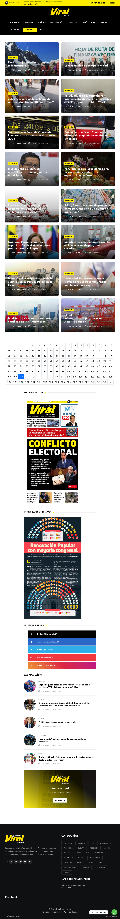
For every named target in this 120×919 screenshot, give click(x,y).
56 (21, 361)
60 (45, 361)
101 (74, 371)
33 (98, 350)
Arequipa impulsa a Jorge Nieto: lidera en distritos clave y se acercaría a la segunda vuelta (64, 704)
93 (27, 371)
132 (45, 382)
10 (69, 345)
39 (27, 356)
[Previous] (9, 345)
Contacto (60, 800)
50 (92, 356)
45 (63, 356)
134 (57, 382)
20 (21, 350)
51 (98, 356)
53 (110, 356)
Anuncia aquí (60, 790)
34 (104, 350)
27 (63, 350)
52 (104, 356)
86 (92, 366)
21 (27, 350)
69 (98, 361)
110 (21, 377)
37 (15, 356)
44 (57, 356)
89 (110, 366)
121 (86, 377)
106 (104, 371)
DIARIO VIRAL (20, 70)
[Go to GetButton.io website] (114, 916)
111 (27, 377)
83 (74, 366)
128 (21, 382)
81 (63, 366)
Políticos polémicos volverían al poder (57, 722)
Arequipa (29, 22)
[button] (59, 617)
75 (27, 366)
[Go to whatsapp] (114, 912)
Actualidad (15, 22)
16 (104, 345)
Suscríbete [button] (30, 30)
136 (69, 382)
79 (51, 366)
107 (110, 371)
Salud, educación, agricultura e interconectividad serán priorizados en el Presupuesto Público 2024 (87, 99)
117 (62, 377)
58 (33, 361)
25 (51, 350)
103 (86, 371)
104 (92, 371)
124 (104, 377)
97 (51, 371)
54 (9, 361)
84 (80, 366)
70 (104, 361)
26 (57, 350)
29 (74, 350)
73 (15, 366)
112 (33, 377)
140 (93, 382)
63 (63, 361)
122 (92, 377)
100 (68, 371)
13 (87, 345)
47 (74, 356)
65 (74, 361)
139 (87, 382)
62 (57, 361)
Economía (13, 57)
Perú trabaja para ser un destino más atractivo (29, 64)
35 (110, 350)
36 (9, 356)
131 (39, 382)
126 (9, 382)
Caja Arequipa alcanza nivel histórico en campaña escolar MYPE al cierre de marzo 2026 (64, 686)
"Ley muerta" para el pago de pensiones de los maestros (62, 740)
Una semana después (45, 3)
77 (39, 366)
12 (81, 345)
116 (56, 377)
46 (69, 356)
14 (93, 345)
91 (15, 371)
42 (45, 356)
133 (51, 382)
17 (110, 345)
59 (39, 361)
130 (33, 382)
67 (86, 361)
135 (63, 382)
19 (15, 350)
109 (15, 377)
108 (9, 377)
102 (80, 371)
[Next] (111, 382)
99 (63, 371)
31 (86, 350)
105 (98, 371)
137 (75, 382)
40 (33, 356)
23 (39, 350)
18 (9, 350)
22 (33, 350)
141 (99, 382)
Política (42, 22)
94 (33, 371)
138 (81, 382)
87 (98, 366)
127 (15, 382)
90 (9, 371)
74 (21, 366)
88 (104, 366)
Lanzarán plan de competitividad (86, 66)
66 (80, 361)
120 (80, 377)
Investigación (56, 22)
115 (50, 377)
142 (105, 382)
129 (27, 382)
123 (98, 377)
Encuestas (14, 30)
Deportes (72, 22)
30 (80, 350)
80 (57, 366)
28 (69, 350)
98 (57, 371)
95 (39, 371)
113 (39, 377)
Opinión (103, 22)
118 (68, 377)
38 (21, 356)
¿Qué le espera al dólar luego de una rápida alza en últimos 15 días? (31, 101)
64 (69, 361)
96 (45, 371)
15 (99, 345)
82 (69, 366)
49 (86, 356)
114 (45, 377)
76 (33, 366)
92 (21, 371)
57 (27, 361)
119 (74, 377)
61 (51, 361)
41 (39, 356)
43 (51, 356)
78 (45, 366)
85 (86, 366)
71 (110, 361)
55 (15, 361)
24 (45, 350)
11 (75, 345)
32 (92, 350)
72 (9, 366)
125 (110, 377)
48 (80, 356)
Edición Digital (88, 22)
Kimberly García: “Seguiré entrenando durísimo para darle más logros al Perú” (65, 758)
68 (92, 361)
